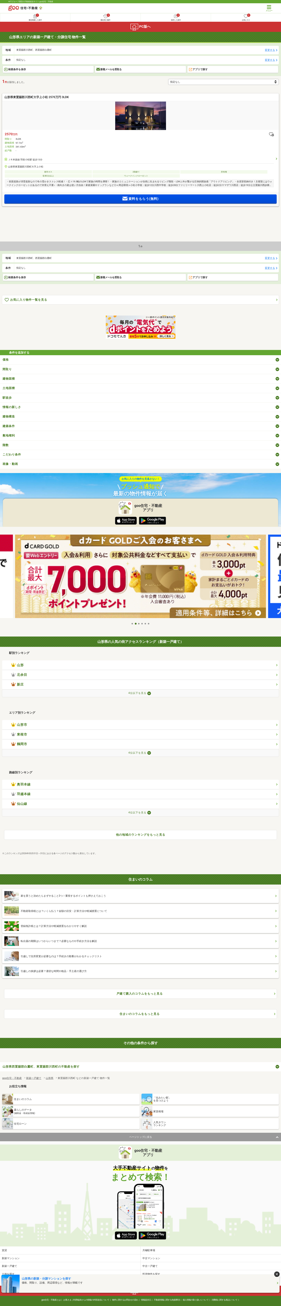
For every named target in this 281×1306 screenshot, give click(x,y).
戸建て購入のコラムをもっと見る (139, 993)
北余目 (19, 675)
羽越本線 (21, 794)
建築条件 (9, 426)
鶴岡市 (19, 744)
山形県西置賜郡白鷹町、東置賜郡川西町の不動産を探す (41, 1066)
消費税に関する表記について (224, 1300)
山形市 (19, 725)
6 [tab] (149, 624)
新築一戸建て (9, 1266)
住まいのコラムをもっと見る (140, 1014)
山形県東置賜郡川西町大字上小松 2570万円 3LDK (36, 97)
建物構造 (9, 416)
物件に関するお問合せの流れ (125, 1300)
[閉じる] (277, 1274)
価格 (6, 359)
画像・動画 (10, 464)
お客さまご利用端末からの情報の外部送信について (86, 1300)
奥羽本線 (21, 784)
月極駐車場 (148, 1250)
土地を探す (8, 1274)
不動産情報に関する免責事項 (167, 1300)
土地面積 (9, 388)
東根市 (19, 734)
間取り (7, 369)
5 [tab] (145, 624)
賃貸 (4, 1250)
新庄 (17, 684)
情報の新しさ (12, 407)
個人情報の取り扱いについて (196, 1300)
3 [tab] (139, 624)
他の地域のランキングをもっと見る (140, 834)
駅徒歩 (7, 397)
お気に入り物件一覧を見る (26, 300)
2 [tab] (136, 624)
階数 (6, 445)
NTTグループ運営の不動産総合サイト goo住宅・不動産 (30, 2)
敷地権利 (9, 435)
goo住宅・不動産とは (50, 1300)
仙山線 (19, 804)
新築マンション (11, 1258)
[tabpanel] (140, 578)
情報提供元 (146, 1300)
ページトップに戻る (140, 1136)
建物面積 (9, 378)
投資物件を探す (151, 1274)
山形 (17, 665)
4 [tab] (142, 624)
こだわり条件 (12, 454)
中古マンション (151, 1258)
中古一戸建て (150, 1266)
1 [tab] (132, 624)
